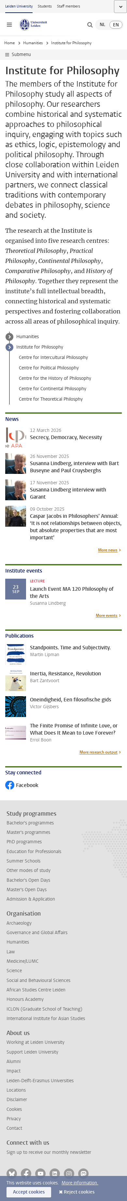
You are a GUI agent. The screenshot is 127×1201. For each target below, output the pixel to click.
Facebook (21, 786)
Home (9, 43)
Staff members (68, 6)
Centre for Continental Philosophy (52, 389)
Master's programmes (28, 832)
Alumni (14, 1061)
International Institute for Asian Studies (46, 1018)
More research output (98, 752)
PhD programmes (24, 842)
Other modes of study (28, 870)
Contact (14, 1128)
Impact (14, 1071)
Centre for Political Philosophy (49, 368)
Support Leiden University (32, 1052)
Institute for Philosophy (39, 347)
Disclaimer (17, 1100)
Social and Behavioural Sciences (38, 980)
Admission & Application (31, 899)
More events (107, 615)
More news (108, 550)
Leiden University (19, 6)
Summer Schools (23, 861)
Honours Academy (25, 999)
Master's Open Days (27, 890)
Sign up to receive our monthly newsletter (49, 1152)
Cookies (14, 1109)
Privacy (14, 1119)
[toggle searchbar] (90, 25)
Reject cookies (79, 1192)
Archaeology (19, 923)
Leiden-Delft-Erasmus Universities (40, 1081)
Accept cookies (29, 1192)
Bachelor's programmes (30, 823)
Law (11, 952)
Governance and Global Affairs (37, 933)
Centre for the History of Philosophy (55, 378)
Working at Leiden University (35, 1042)
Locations (16, 1090)
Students (45, 6)
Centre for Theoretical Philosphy (51, 399)
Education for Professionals (34, 852)
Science (14, 971)
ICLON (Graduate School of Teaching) (44, 1009)
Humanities (33, 43)
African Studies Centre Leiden (36, 990)
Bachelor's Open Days (28, 880)
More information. (80, 1183)
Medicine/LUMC (22, 961)
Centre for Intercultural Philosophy (53, 357)
